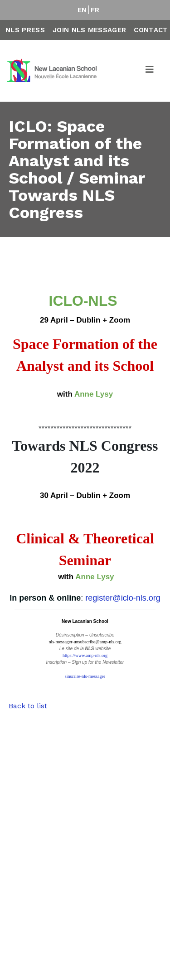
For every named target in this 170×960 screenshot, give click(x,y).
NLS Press (25, 30)
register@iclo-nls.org (122, 597)
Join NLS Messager (89, 30)
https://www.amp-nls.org (85, 655)
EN (82, 10)
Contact (151, 30)
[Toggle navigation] (150, 71)
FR (95, 10)
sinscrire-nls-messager (85, 676)
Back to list (28, 705)
